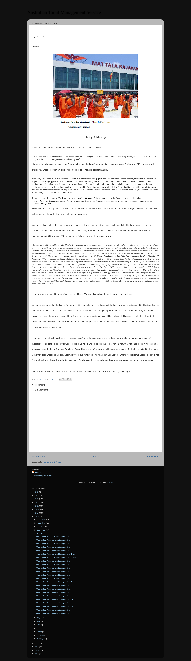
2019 (37, 513)
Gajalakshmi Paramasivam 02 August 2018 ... (54, 610)
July (38, 618)
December (41, 519)
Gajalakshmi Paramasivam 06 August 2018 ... (54, 592)
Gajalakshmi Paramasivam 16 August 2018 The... (56, 554)
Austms (37, 472)
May (39, 625)
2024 (37, 495)
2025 (37, 492)
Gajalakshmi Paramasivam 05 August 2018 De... (55, 599)
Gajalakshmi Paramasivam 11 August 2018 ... (54, 575)
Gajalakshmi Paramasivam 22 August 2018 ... (54, 536)
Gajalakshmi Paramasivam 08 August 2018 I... (54, 589)
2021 (37, 506)
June (39, 621)
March (39, 632)
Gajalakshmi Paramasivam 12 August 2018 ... (54, 571)
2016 (37, 647)
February (40, 635)
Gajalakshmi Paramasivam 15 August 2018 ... (54, 561)
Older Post (153, 456)
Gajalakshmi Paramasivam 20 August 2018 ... (54, 547)
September (41, 530)
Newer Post (38, 456)
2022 (37, 502)
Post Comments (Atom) (52, 462)
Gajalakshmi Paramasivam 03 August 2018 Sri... (55, 606)
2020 (37, 509)
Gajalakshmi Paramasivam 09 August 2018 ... (54, 585)
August (40, 533)
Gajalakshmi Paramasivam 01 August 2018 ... (54, 613)
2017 (37, 643)
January (40, 639)
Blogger (110, 482)
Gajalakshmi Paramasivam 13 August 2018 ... (54, 568)
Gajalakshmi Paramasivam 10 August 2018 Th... (55, 582)
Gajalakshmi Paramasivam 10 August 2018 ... (54, 578)
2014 (37, 654)
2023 (37, 499)
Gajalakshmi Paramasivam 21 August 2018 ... (54, 540)
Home (96, 456)
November (41, 523)
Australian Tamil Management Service (64, 12)
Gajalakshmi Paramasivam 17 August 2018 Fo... (55, 550)
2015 (37, 650)
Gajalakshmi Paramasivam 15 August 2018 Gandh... (57, 557)
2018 (37, 516)
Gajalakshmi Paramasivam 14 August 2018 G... (55, 564)
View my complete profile (42, 476)
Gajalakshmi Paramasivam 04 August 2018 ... (54, 603)
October (40, 526)
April (39, 628)
